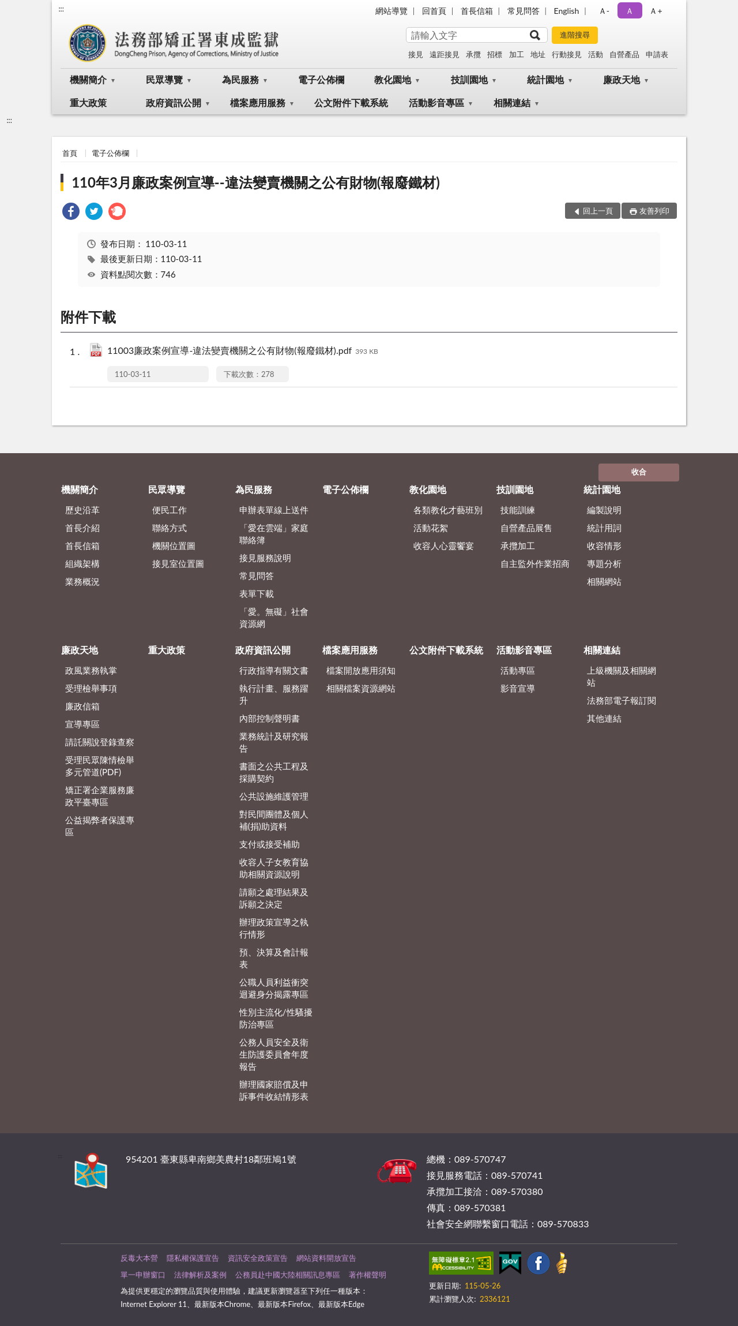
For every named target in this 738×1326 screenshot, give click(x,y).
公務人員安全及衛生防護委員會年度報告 (273, 1054)
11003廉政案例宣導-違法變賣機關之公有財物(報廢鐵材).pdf (242, 351)
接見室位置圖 (178, 563)
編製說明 (604, 510)
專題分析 (604, 563)
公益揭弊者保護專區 (99, 826)
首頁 (69, 153)
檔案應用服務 (257, 102)
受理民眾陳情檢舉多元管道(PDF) (99, 765)
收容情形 (604, 545)
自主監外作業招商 (535, 563)
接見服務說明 (265, 557)
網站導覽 (391, 11)
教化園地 (392, 79)
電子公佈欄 (321, 79)
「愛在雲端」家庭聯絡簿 (273, 533)
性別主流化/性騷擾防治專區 (275, 1018)
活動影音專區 (436, 102)
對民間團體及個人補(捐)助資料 (273, 820)
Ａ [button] (630, 11)
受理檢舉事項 (91, 688)
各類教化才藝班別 (448, 510)
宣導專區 (82, 724)
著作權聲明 (367, 1274)
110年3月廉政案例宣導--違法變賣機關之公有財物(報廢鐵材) (255, 182)
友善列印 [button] (654, 210)
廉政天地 (621, 79)
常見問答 (523, 11)
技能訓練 (517, 510)
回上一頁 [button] (598, 210)
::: (61, 8)
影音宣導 (517, 688)
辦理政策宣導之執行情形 (273, 928)
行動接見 (567, 54)
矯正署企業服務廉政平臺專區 (99, 796)
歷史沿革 (82, 510)
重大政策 (88, 102)
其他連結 (604, 718)
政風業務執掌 (91, 670)
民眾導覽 (164, 79)
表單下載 (256, 593)
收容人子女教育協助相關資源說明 (273, 868)
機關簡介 (88, 79)
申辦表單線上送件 (273, 510)
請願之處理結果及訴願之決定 (273, 898)
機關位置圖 (173, 545)
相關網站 (604, 581)
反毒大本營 (139, 1257)
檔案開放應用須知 (361, 670)
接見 (415, 54)
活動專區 (517, 670)
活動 (595, 54)
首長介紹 (82, 527)
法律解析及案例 (200, 1274)
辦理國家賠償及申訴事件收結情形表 (273, 1090)
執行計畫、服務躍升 (273, 694)
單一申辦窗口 (143, 1274)
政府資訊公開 (173, 102)
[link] (71, 213)
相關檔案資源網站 (361, 688)
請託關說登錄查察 (99, 742)
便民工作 (169, 510)
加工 (516, 54)
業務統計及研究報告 (273, 742)
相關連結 (512, 102)
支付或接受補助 (269, 844)
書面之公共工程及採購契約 (273, 772)
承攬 (473, 54)
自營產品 (624, 54)
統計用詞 (604, 527)
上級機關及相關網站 (621, 676)
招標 (494, 54)
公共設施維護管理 (273, 796)
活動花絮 (430, 527)
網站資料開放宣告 (326, 1257)
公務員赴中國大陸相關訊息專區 (287, 1274)
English (566, 11)
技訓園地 (469, 79)
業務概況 (82, 581)
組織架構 (82, 563)
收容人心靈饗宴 (443, 545)
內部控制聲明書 (269, 718)
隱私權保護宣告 (193, 1257)
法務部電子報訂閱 (621, 700)
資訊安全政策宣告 (258, 1257)
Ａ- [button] (603, 11)
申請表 (657, 54)
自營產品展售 (526, 527)
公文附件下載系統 (351, 102)
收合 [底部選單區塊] (638, 471)
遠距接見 (445, 54)
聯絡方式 (169, 527)
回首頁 (434, 11)
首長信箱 (477, 11)
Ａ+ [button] (655, 11)
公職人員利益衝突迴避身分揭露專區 (273, 988)
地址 (537, 54)
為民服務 (240, 79)
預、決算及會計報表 (273, 958)
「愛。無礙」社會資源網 (273, 617)
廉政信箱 (82, 706)
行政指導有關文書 (273, 670)
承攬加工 (517, 545)
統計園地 (545, 79)
